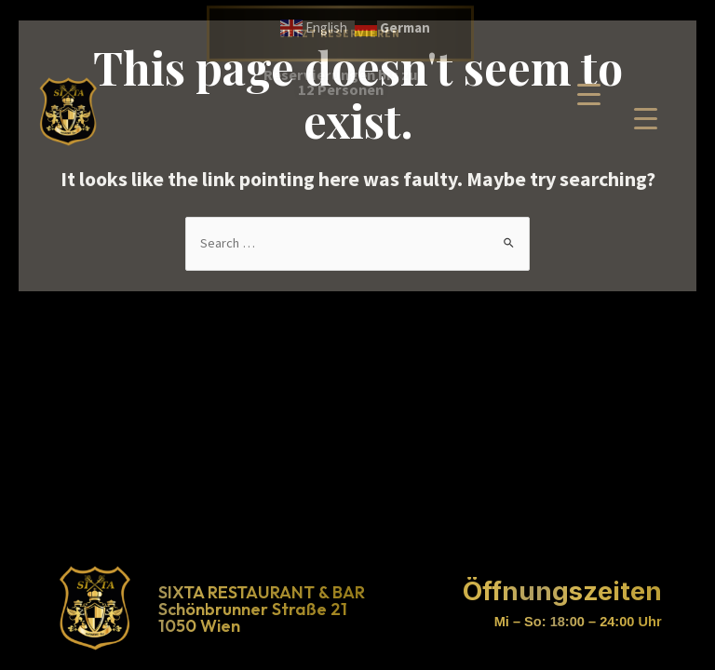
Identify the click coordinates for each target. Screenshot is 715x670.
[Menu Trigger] (645, 117)
